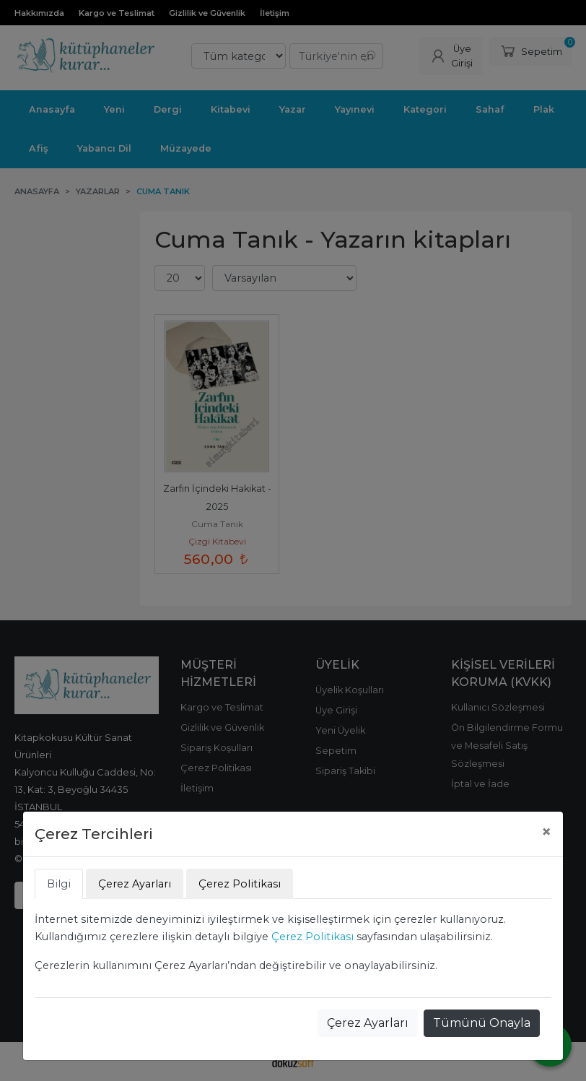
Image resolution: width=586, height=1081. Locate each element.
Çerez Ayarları (367, 1023)
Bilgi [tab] (59, 883)
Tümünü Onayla (481, 1023)
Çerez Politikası (312, 936)
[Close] (546, 832)
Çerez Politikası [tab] (239, 883)
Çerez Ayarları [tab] (134, 883)
